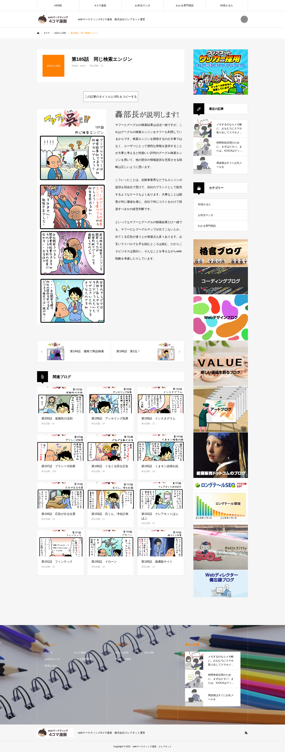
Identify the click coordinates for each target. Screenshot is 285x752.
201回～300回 (123, 659)
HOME (58, 5)
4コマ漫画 (100, 5)
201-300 (149, 652)
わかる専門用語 (185, 5)
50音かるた (226, 5)
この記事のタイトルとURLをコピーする (111, 96)
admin (83, 65)
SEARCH (244, 19)
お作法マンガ (142, 5)
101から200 (122, 652)
